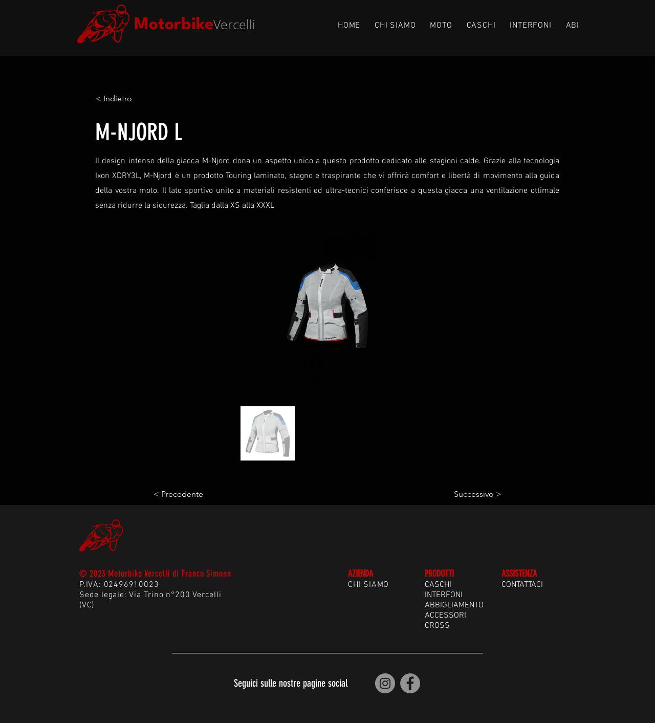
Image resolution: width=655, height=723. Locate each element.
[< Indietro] (129, 99)
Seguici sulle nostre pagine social (290, 683)
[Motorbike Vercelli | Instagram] (385, 683)
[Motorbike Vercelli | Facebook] (410, 683)
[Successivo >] (475, 495)
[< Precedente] (187, 495)
